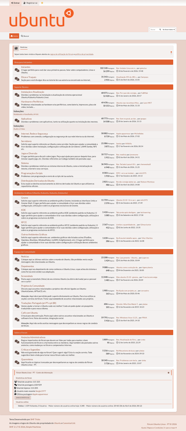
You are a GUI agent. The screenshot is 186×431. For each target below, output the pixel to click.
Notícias (25, 256)
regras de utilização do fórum (61, 54)
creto (143, 340)
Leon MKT (148, 103)
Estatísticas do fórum (24, 378)
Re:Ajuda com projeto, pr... (126, 290)
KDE (23, 210)
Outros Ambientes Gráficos (34, 234)
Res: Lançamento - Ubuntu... (127, 258)
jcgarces (145, 258)
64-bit (35, 114)
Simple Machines (33, 427)
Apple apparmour (123, 133)
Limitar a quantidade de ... (126, 224)
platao (145, 304)
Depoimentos (27, 266)
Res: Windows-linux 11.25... (127, 317)
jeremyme (134, 154)
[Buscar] (160, 29)
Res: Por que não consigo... (126, 93)
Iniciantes (25, 67)
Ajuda (143, 428)
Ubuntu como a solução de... (127, 267)
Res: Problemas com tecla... (127, 360)
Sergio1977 (41, 391)
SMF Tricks (35, 419)
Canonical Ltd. (69, 423)
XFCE (24, 222)
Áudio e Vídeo (19, 129)
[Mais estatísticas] (22, 397)
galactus (143, 68)
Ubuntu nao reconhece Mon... (128, 103)
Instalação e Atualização (32, 92)
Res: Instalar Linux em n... (126, 68)
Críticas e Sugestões (30, 349)
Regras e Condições (155, 428)
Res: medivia (121, 154)
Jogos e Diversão (29, 153)
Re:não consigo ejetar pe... (126, 182)
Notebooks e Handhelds (23, 114)
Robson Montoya (147, 182)
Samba (119, 143)
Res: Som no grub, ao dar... (126, 119)
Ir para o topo (170, 428)
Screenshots (27, 276)
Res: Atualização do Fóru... (126, 340)
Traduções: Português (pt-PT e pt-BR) (38, 303)
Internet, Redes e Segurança (34, 133)
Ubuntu (57, 423)
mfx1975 (142, 173)
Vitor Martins (147, 238)
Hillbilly (128, 143)
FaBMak (144, 93)
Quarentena (27, 359)
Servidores (26, 141)
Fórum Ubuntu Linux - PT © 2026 (162, 424)
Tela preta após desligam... (126, 212)
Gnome (24, 197)
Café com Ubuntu (29, 312)
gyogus (143, 119)
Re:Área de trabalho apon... (127, 238)
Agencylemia (147, 267)
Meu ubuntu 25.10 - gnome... (127, 277)
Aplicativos (26, 118)
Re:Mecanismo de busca (125, 351)
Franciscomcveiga (150, 277)
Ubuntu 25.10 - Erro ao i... (126, 200)
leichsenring (145, 212)
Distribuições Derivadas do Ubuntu (37, 180)
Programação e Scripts (31, 173)
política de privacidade (84, 54)
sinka (144, 360)
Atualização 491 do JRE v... (126, 77)
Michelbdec (139, 133)
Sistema (25, 163)
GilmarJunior (145, 224)
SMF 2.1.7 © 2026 (17, 427)
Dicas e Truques (28, 77)
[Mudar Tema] (42, 3)
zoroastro (145, 290)
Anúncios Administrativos (33, 337)
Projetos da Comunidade (33, 285)
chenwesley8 (145, 164)
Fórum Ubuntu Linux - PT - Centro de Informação (34, 373)
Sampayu (144, 77)
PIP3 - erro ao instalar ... (125, 173)
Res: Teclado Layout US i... (126, 164)
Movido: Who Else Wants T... (127, 304)
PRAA (144, 317)
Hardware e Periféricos (32, 101)
